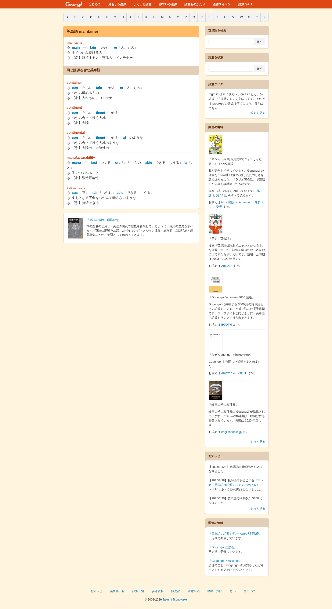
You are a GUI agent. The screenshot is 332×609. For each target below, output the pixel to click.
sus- (75, 192)
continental (76, 132)
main (76, 47)
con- (75, 88)
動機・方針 (214, 591)
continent (74, 107)
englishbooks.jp (231, 432)
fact (94, 162)
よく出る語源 (142, 4)
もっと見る (257, 441)
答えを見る (257, 112)
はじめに (95, 4)
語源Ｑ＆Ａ (245, 4)
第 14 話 (221, 195)
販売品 (175, 591)
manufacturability (81, 157)
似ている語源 (168, 4)
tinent (100, 112)
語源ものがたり (194, 4)
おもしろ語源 (117, 4)
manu (76, 162)
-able (148, 162)
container (74, 82)
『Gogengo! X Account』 (225, 560)
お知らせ (96, 591)
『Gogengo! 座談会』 (223, 547)
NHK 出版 (227, 202)
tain (93, 47)
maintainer (75, 42)
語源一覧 (138, 591)
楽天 (219, 206)
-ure (117, 162)
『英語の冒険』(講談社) (102, 220)
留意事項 (194, 591)
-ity (185, 162)
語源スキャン (222, 4)
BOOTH (226, 324)
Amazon (244, 202)
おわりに (249, 591)
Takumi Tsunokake (175, 599)
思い (233, 591)
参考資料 (158, 591)
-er (115, 47)
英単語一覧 (117, 591)
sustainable (76, 187)
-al (124, 137)
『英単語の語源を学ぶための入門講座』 (235, 533)
